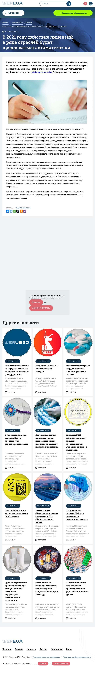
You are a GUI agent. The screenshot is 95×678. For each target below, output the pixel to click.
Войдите (36, 302)
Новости (31, 649)
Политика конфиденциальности (77, 657)
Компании (56, 649)
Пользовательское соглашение (46, 657)
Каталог (6, 649)
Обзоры (19, 649)
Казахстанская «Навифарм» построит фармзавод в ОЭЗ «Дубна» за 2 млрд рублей (46, 516)
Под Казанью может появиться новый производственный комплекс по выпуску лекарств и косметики (46, 441)
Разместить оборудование (74, 13)
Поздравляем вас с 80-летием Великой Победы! (46, 368)
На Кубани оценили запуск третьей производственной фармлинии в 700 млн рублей (77, 588)
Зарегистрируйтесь (41, 308)
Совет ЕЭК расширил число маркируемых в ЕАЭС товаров (16, 513)
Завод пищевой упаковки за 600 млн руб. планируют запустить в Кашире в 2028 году (46, 588)
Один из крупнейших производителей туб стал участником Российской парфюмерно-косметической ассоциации (16, 591)
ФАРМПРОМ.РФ (23, 208)
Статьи (43, 649)
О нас (69, 649)
